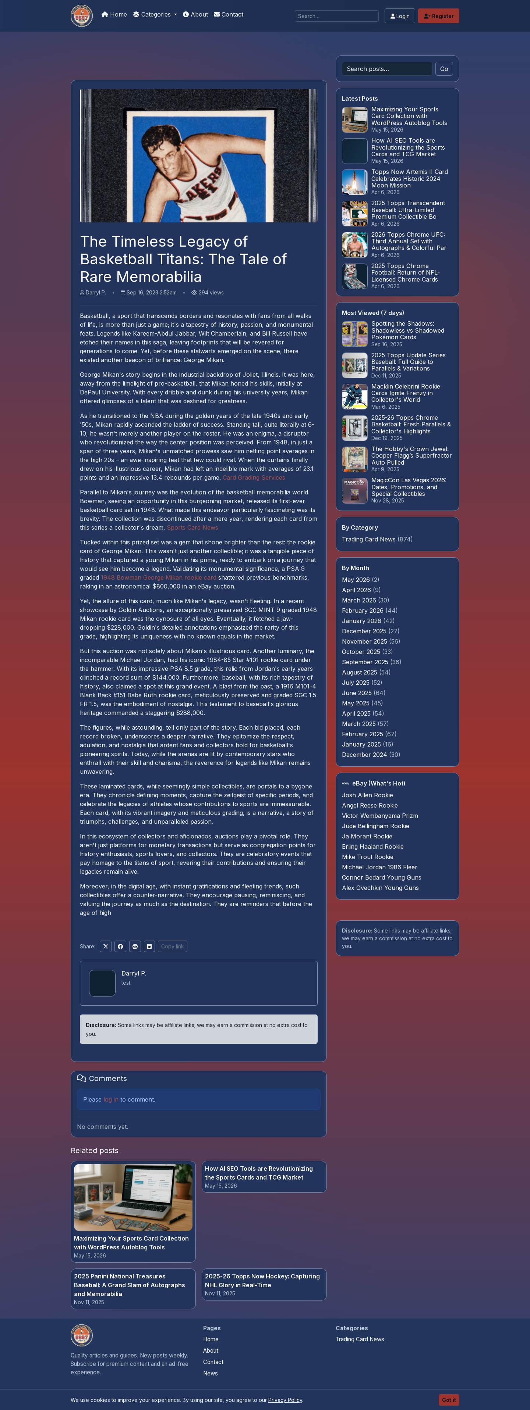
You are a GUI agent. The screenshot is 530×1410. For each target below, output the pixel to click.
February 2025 (363, 734)
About (195, 14)
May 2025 (356, 703)
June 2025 (358, 693)
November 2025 (365, 641)
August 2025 (360, 672)
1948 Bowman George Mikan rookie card (158, 577)
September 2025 (366, 662)
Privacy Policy (285, 1400)
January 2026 (362, 621)
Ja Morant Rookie (367, 836)
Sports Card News (192, 527)
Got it (449, 1400)
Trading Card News (369, 539)
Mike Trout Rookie (367, 856)
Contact (228, 14)
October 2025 (362, 651)
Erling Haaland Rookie (373, 846)
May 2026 (357, 579)
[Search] (337, 16)
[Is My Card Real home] (82, 1335)
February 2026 (363, 610)
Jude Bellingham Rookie (375, 826)
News (210, 1373)
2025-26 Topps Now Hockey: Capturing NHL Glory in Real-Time (262, 1281)
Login (400, 16)
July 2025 (356, 682)
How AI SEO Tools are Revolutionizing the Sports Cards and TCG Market (259, 1173)
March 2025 (360, 723)
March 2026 (360, 600)
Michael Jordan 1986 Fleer (379, 867)
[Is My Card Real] (82, 16)
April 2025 (357, 713)
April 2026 (357, 590)
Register (439, 16)
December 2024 (365, 754)
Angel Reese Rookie (370, 805)
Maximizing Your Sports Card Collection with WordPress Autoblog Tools (131, 1243)
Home (114, 14)
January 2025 (362, 744)
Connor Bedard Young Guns (381, 877)
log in (111, 1099)
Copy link (172, 946)
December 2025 (365, 631)
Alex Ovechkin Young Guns (380, 887)
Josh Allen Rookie (367, 795)
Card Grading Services (254, 477)
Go (444, 68)
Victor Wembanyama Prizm (380, 815)
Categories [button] (153, 14)
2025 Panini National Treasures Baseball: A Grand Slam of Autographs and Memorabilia (129, 1285)
